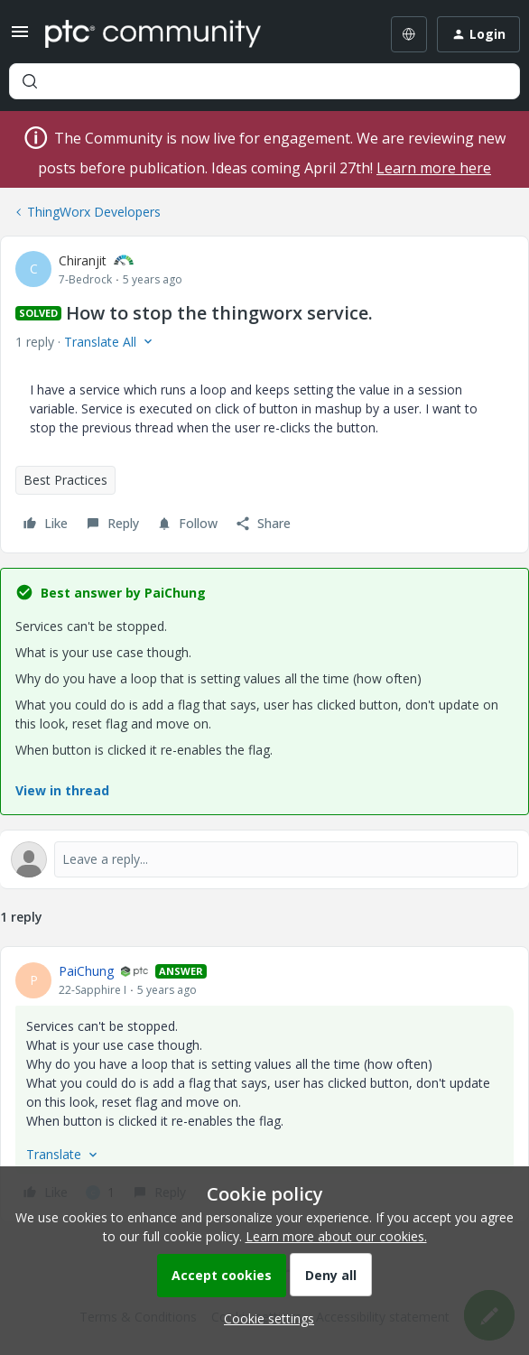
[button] (20, 37)
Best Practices (65, 479)
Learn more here (433, 168)
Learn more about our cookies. (336, 1236)
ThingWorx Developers (94, 211)
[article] (264, 1084)
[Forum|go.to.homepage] (153, 34)
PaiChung (86, 970)
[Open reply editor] (264, 859)
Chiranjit (83, 260)
